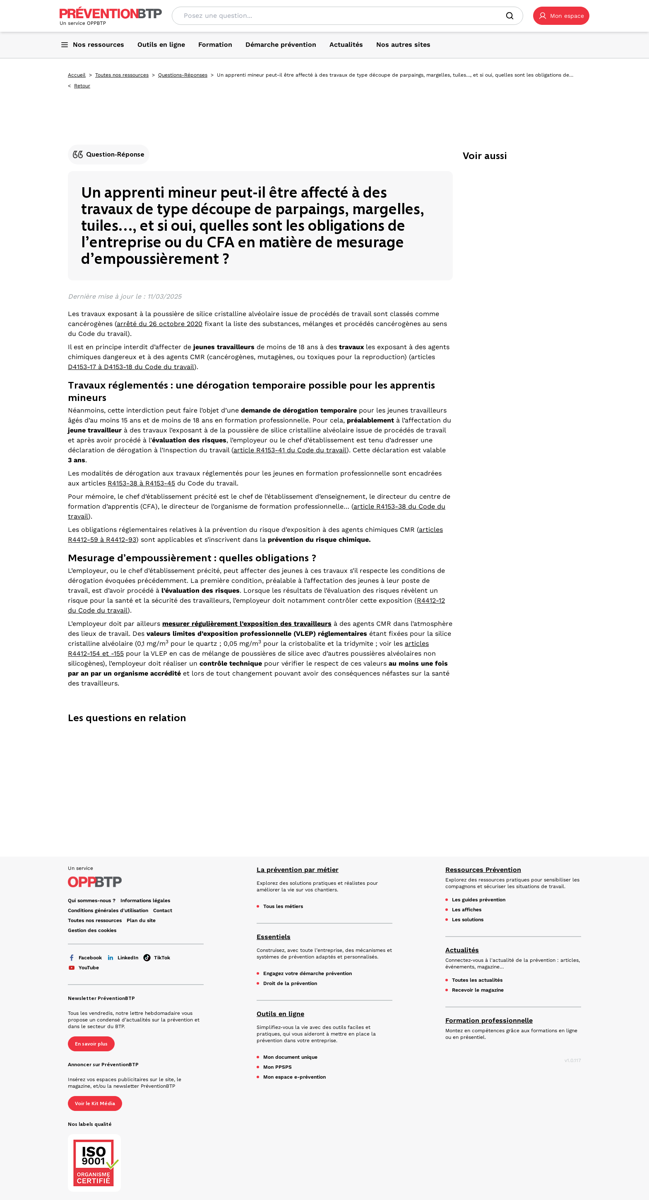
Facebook (85, 957)
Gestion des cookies (92, 930)
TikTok (156, 957)
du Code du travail (316, 450)
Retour (82, 85)
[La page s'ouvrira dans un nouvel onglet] (561, 16)
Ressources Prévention (483, 870)
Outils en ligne (280, 1014)
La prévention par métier (298, 870)
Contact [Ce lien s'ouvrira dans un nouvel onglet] (162, 910)
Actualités (462, 950)
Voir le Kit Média (95, 1103)
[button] (561, 16)
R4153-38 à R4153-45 (141, 483)
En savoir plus (91, 1044)
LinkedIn (122, 957)
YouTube (83, 967)
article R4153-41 (259, 450)
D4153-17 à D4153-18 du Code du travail (131, 367)
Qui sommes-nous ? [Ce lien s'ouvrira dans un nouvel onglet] (91, 900)
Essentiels (274, 937)
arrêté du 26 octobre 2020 (159, 324)
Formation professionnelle (489, 1020)
